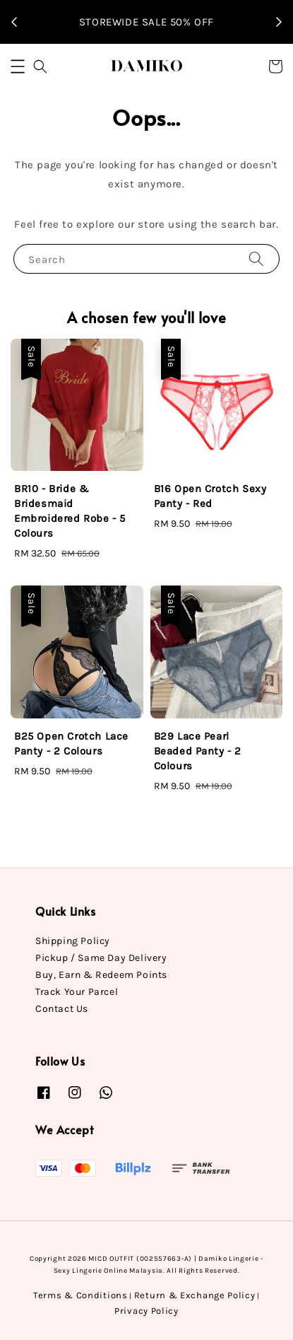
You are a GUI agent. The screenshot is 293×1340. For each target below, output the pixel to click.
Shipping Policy (72, 941)
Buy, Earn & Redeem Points (101, 975)
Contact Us (61, 1009)
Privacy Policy (146, 1310)
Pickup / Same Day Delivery (101, 958)
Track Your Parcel (76, 992)
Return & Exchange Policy (195, 1295)
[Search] (256, 258)
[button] (17, 66)
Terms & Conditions (80, 1295)
